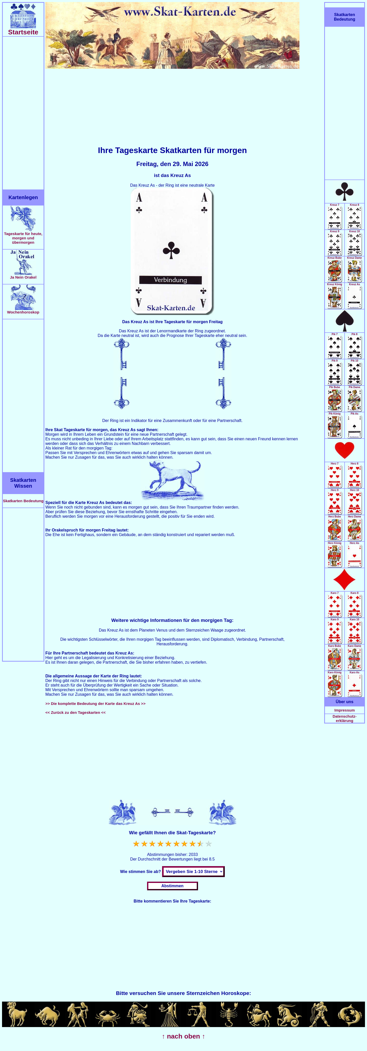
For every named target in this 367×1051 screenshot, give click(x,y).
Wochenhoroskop (23, 310)
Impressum (344, 710)
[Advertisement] (23, 113)
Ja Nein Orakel (23, 275)
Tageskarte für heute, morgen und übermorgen (23, 236)
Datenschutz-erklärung (345, 718)
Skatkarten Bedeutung (23, 501)
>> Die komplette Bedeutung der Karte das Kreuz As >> (95, 703)
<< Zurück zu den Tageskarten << (75, 712)
